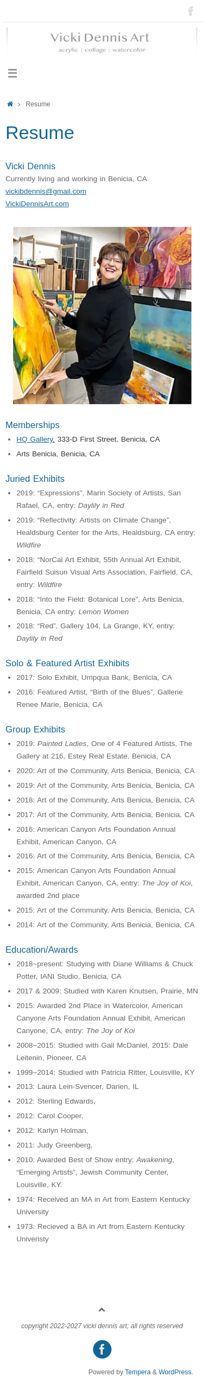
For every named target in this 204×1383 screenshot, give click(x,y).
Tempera (138, 1372)
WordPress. (176, 1372)
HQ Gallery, (35, 439)
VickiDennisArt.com (37, 204)
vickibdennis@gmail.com (45, 191)
